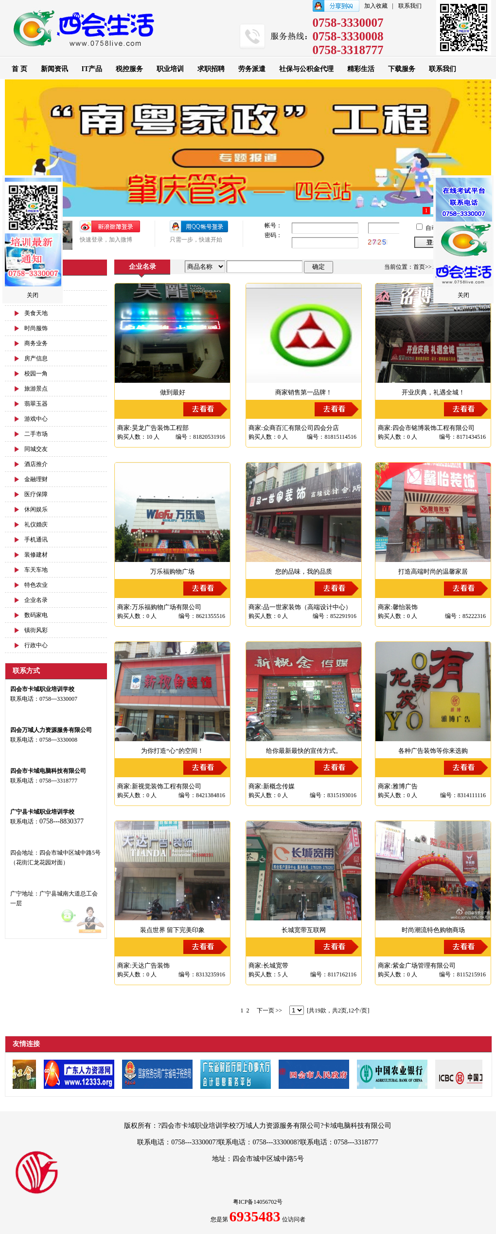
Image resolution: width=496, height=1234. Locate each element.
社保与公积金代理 (306, 69)
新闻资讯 (54, 69)
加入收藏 (376, 5)
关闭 (32, 295)
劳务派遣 (252, 69)
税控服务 (129, 69)
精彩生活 (360, 69)
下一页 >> (270, 1010)
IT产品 (92, 69)
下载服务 (401, 69)
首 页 (19, 69)
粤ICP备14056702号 (258, 1201)
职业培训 (170, 69)
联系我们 (410, 5)
